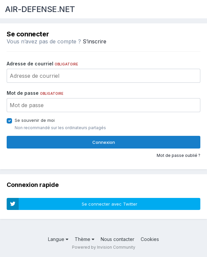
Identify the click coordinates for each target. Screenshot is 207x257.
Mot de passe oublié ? (178, 155)
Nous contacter (117, 239)
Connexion (103, 142)
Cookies (150, 239)
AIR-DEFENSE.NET (40, 9)
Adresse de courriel (42, 63)
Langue (58, 239)
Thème (84, 239)
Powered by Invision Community (103, 247)
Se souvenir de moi (35, 120)
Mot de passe (35, 93)
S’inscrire (94, 41)
